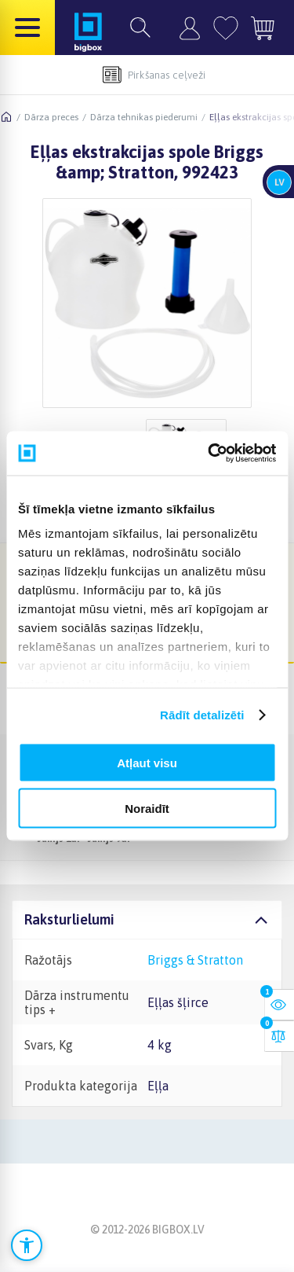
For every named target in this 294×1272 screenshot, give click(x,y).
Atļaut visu (147, 762)
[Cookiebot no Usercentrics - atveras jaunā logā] (209, 453)
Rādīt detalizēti (202, 715)
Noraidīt (147, 808)
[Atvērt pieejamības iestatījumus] (26, 1245)
